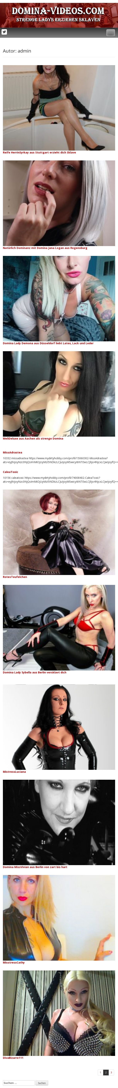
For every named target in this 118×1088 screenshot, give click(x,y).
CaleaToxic (10, 472)
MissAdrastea (12, 452)
